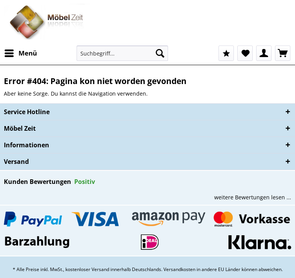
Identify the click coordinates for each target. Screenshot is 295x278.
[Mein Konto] (264, 53)
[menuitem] (20, 53)
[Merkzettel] (245, 53)
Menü (21, 52)
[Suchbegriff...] (122, 53)
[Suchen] (160, 53)
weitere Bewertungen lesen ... (252, 197)
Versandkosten (179, 269)
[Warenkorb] (282, 53)
